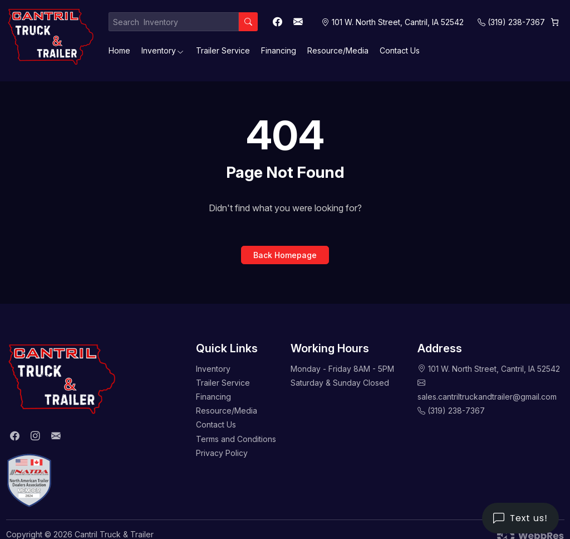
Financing (278, 50)
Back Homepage (285, 255)
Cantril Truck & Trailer (114, 534)
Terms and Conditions (236, 439)
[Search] (248, 21)
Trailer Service (223, 50)
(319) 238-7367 (516, 22)
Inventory (158, 50)
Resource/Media (337, 50)
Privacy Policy (222, 453)
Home (119, 50)
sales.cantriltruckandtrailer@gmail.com (487, 396)
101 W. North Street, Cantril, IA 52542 (494, 368)
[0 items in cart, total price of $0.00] (554, 22)
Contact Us (400, 50)
